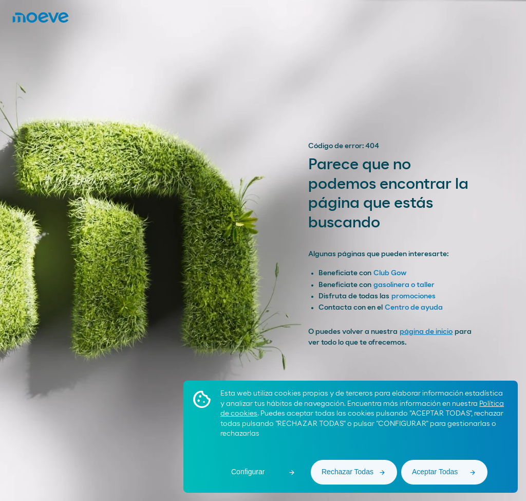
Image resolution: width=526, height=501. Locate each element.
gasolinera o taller (404, 285)
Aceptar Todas (435, 472)
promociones (413, 296)
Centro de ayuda (414, 307)
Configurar (248, 472)
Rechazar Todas (347, 472)
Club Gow (389, 273)
